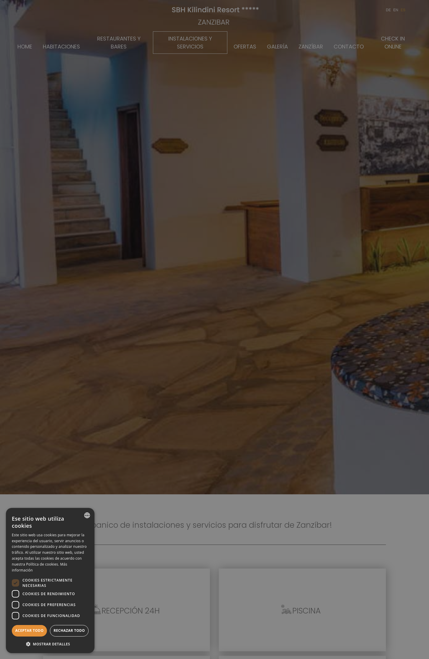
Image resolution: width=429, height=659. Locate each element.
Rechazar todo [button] (69, 630)
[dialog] (50, 580)
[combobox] (87, 515)
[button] (50, 643)
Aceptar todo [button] (29, 630)
